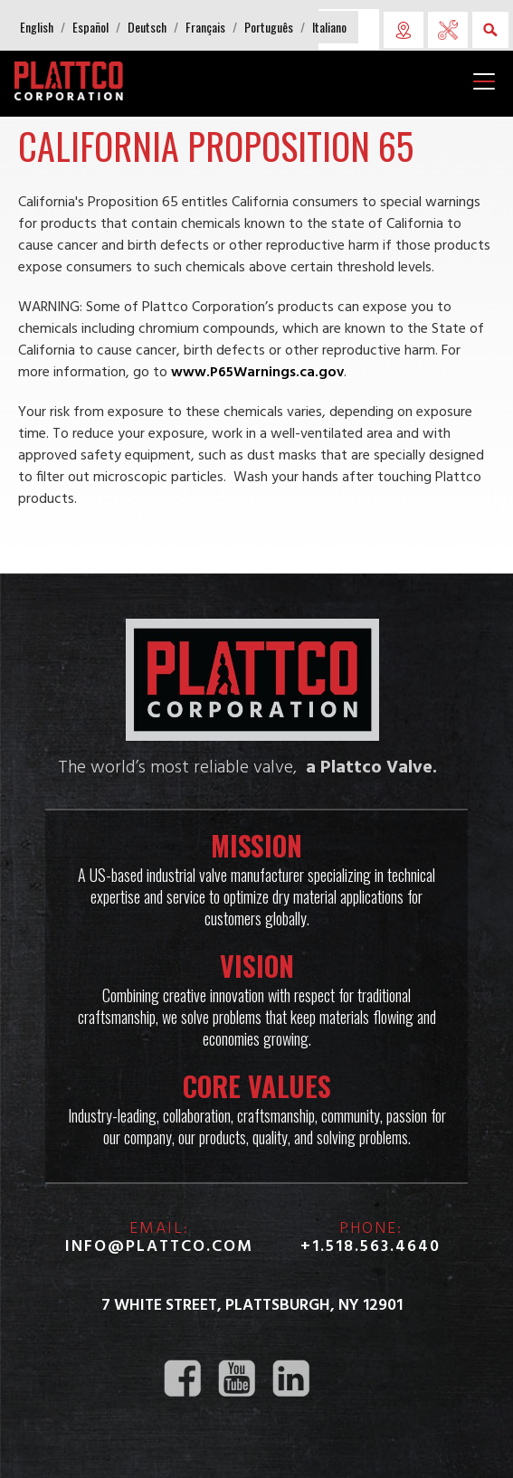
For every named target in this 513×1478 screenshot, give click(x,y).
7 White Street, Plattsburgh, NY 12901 (252, 1306)
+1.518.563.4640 (370, 1247)
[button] (36, 27)
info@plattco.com (159, 1247)
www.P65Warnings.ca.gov (257, 372)
